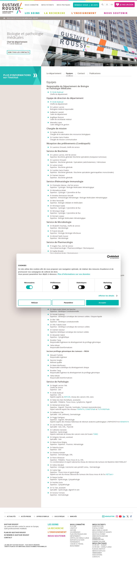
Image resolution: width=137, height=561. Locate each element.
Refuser (34, 303)
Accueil (4, 18)
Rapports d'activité (77, 540)
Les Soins (32, 13)
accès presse (26, 516)
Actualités (11, 516)
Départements (75, 536)
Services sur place (98, 551)
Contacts (96, 557)
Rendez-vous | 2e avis (86, 5)
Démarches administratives (98, 538)
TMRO (95, 434)
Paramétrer (68, 303)
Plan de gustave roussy (15, 532)
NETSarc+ (109, 474)
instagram (116, 516)
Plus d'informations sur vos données (74, 274)
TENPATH (80, 409)
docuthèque (60, 516)
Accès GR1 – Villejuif (99, 545)
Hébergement (97, 553)
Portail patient (98, 528)
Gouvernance (75, 532)
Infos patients (47, 5)
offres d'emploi (42, 516)
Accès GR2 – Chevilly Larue (101, 547)
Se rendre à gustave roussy (16, 535)
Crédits (6, 546)
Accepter (102, 303)
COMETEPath (90, 409)
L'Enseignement (84, 13)
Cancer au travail (76, 544)
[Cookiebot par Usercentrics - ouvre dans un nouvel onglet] (109, 257)
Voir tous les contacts (18, 52)
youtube (120, 516)
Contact (81, 73)
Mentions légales (25, 546)
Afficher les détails (106, 296)
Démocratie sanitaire (100, 536)
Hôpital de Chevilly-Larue (79, 538)
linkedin (124, 516)
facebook (131, 516)
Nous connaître (31, 5)
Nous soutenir (116, 13)
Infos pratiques (63, 5)
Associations (97, 555)
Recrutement (75, 546)
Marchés (73, 516)
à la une (73, 526)
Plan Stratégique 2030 (78, 534)
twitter (127, 516)
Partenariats (75, 542)
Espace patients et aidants (102, 532)
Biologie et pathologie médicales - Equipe (22, 18)
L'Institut (73, 528)
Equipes (69, 73)
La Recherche (54, 13)
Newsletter (109, 517)
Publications (95, 73)
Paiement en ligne (98, 541)
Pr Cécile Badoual (56, 92)
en (112, 4)
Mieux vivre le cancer (100, 530)
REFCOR (67, 397)
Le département (54, 73)
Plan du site (14, 546)
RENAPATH (124, 422)
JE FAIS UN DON (126, 4)
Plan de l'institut (98, 549)
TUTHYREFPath (104, 409)
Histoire (73, 530)
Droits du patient (98, 534)
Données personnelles (39, 546)
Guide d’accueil (98, 526)
